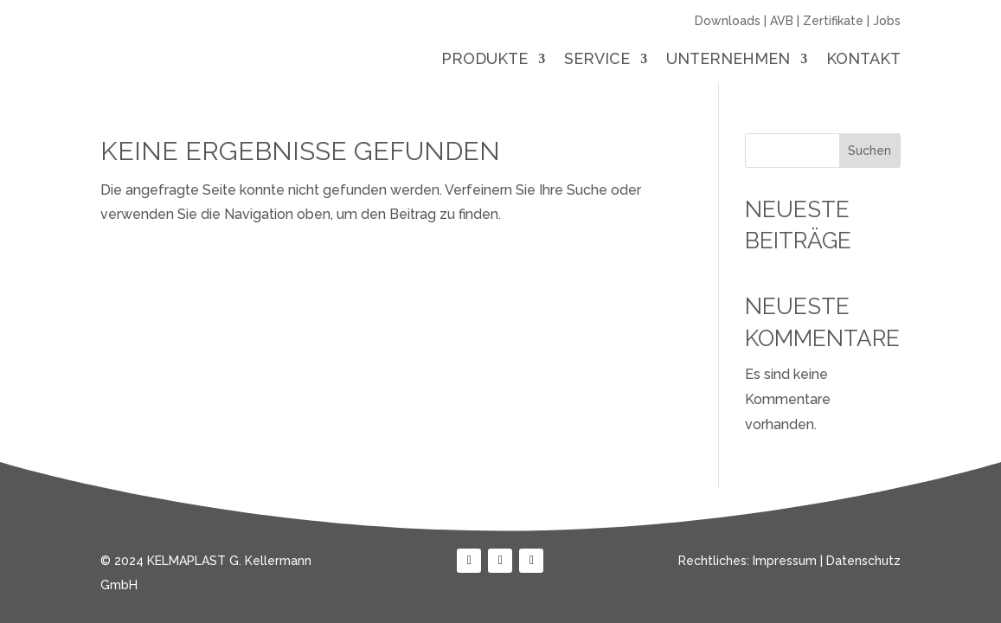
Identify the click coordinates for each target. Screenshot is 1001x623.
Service (597, 60)
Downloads (727, 21)
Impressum (785, 561)
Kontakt (863, 60)
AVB (781, 21)
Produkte (484, 60)
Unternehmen (728, 60)
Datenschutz (863, 561)
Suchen (869, 150)
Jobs (887, 21)
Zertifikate (833, 21)
